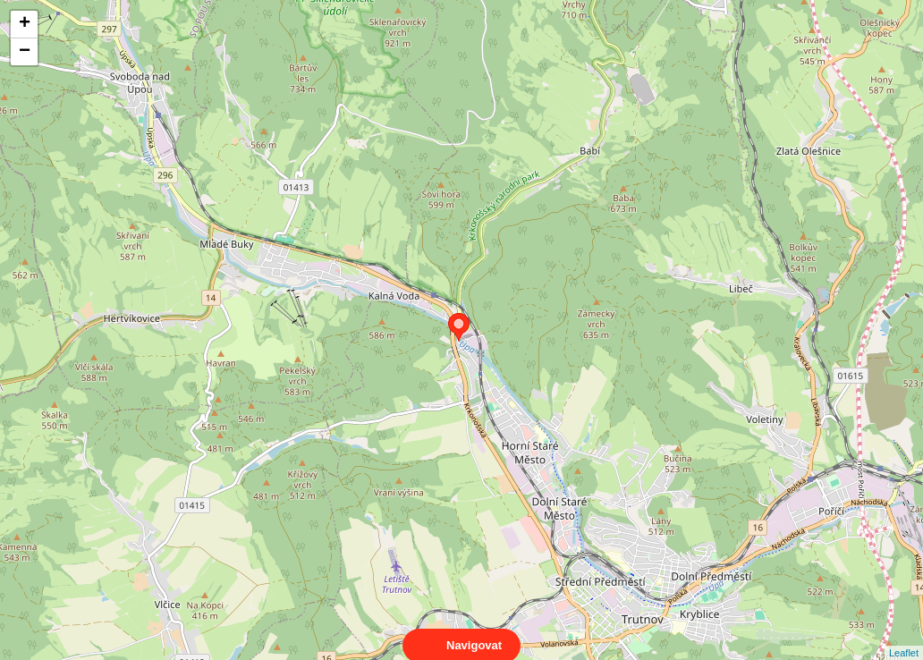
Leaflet (904, 636)
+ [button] (24, 24)
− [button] (24, 51)
